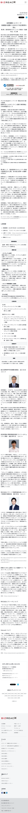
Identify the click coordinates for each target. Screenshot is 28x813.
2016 (12, 695)
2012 (9, 698)
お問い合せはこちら (7, 670)
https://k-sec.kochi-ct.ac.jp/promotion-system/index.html (14, 217)
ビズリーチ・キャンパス (6, 766)
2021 (19, 693)
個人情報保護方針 (5, 800)
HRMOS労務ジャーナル (6, 783)
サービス (3, 728)
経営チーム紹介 (17, 726)
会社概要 (3, 723)
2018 (6, 695)
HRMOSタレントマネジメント (7, 751)
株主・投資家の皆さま (6, 810)
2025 (6, 693)
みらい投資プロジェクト (6, 730)
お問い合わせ (4, 732)
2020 (22, 693)
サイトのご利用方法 (18, 730)
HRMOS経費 (4, 758)
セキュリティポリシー (6, 805)
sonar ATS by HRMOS (6, 763)
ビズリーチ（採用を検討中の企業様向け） (10, 746)
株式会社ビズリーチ (12, 673)
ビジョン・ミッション (6, 726)
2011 (12, 698)
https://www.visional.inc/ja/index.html (14, 653)
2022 (15, 693)
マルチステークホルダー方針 (7, 808)
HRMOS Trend (4, 780)
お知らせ (14, 701)
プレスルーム (17, 728)
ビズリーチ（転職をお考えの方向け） (9, 743)
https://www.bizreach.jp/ (10, 596)
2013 (22, 695)
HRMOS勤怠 (4, 756)
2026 (3, 693)
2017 (9, 695)
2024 (9, 693)
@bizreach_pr (6, 675)
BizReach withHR (5, 778)
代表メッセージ (17, 723)
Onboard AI (3, 768)
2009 (18, 698)
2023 (12, 693)
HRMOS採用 (4, 753)
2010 (15, 698)
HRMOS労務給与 (5, 761)
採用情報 (16, 732)
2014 (18, 695)
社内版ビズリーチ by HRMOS (7, 748)
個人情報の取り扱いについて (7, 803)
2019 (25, 693)
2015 (15, 695)
